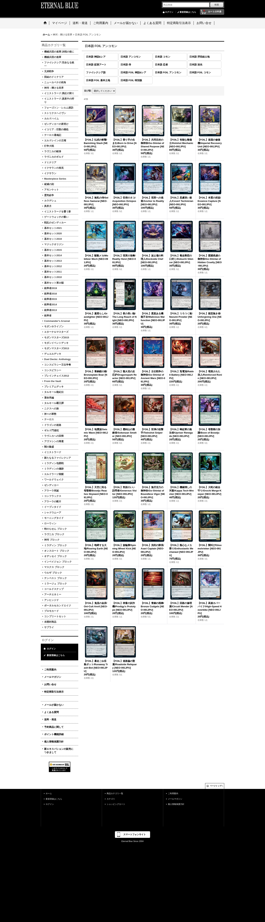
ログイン (169, 12)
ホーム (49, 793)
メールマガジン (52, 677)
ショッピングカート (116, 804)
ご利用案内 (50, 669)
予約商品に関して (54, 727)
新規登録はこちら (188, 12)
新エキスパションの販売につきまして (58, 750)
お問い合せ (50, 684)
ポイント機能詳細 (54, 734)
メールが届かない (54, 704)
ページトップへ (216, 786)
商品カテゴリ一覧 (115, 793)
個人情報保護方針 (54, 741)
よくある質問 (51, 712)
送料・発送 (50, 719)
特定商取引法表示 (54, 691)
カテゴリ (111, 799)
